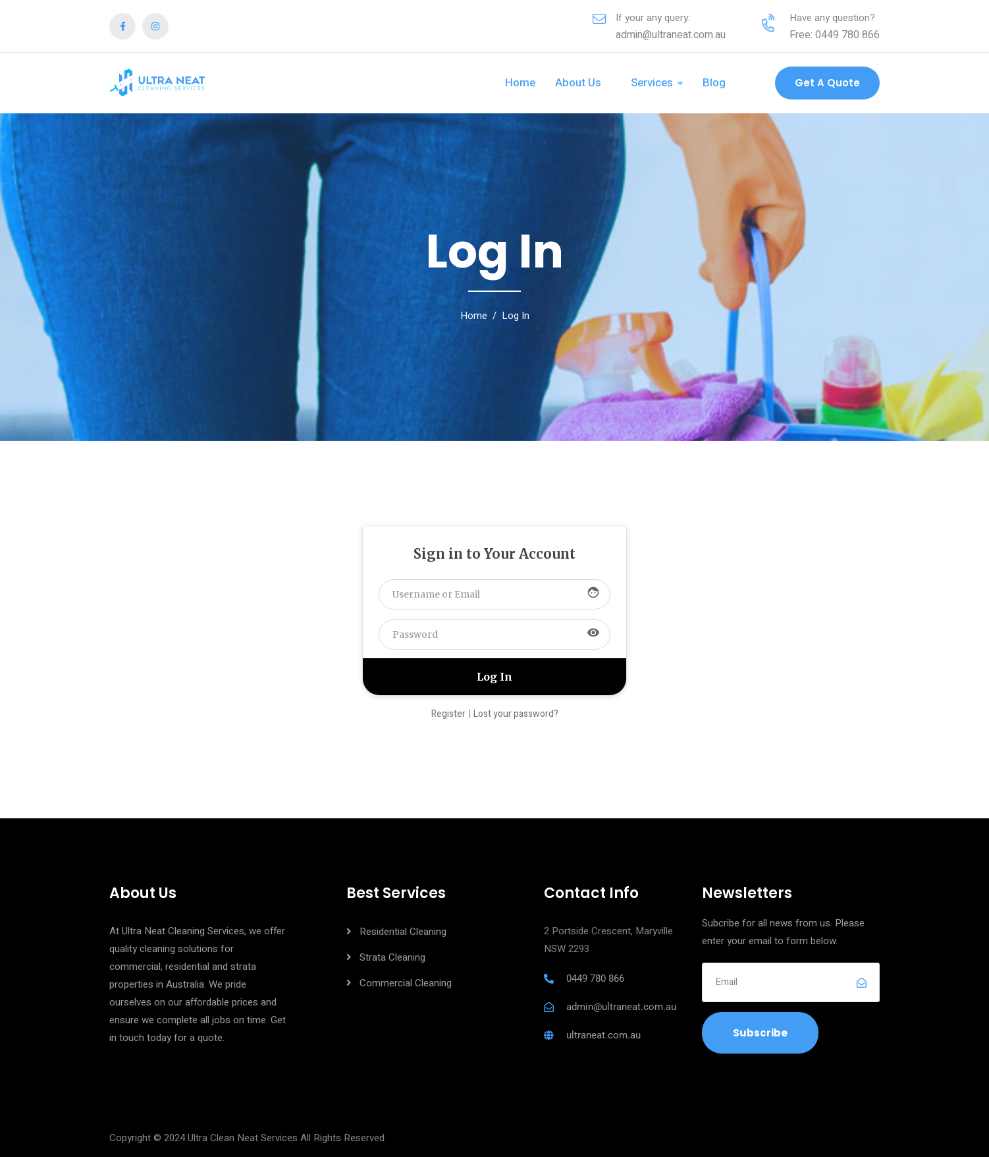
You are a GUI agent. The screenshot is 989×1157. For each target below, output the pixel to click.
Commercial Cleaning (406, 983)
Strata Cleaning (392, 957)
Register (448, 714)
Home (520, 82)
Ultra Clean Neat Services (243, 1138)
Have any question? (832, 18)
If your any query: (653, 18)
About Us (578, 82)
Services (652, 82)
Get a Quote (827, 83)
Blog (714, 82)
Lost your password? (515, 714)
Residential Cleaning (403, 931)
